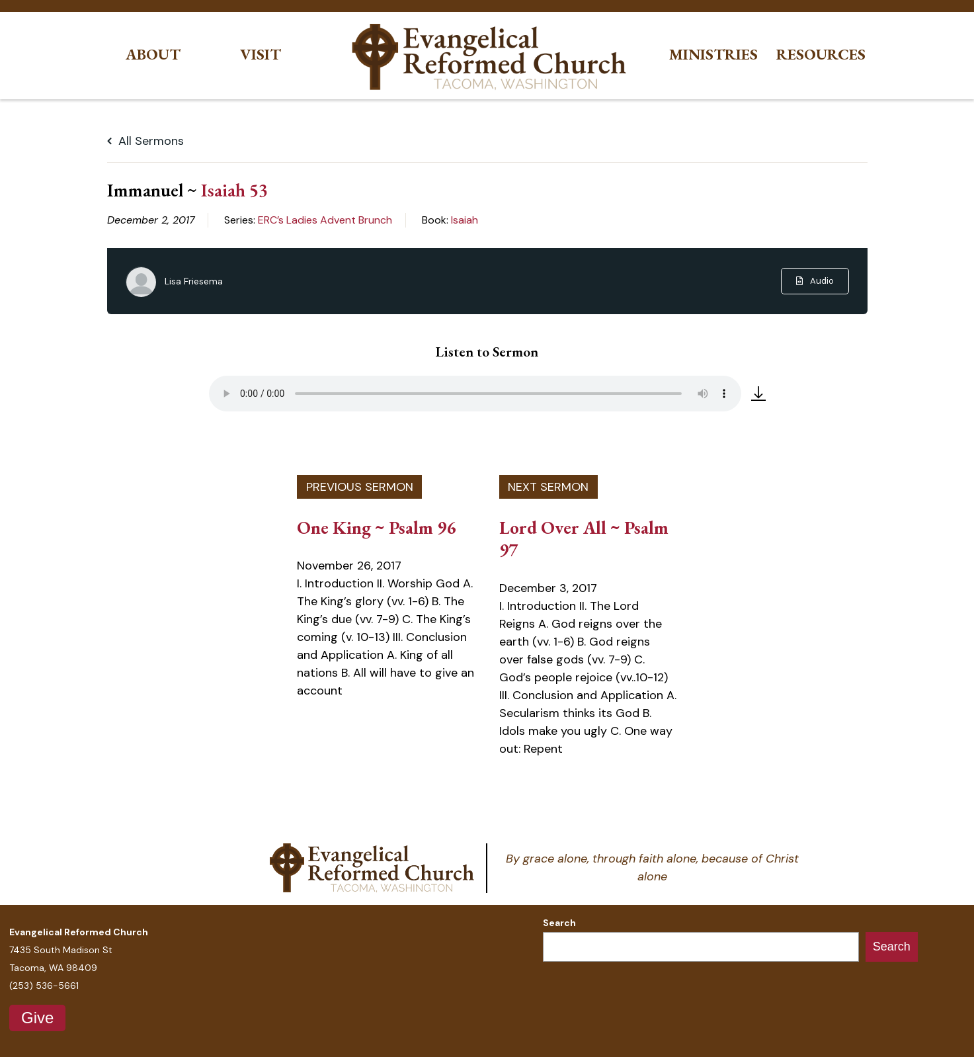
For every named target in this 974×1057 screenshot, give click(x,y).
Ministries (713, 54)
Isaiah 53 (234, 190)
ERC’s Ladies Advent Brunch (325, 220)
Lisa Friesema (194, 281)
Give (37, 1018)
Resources (821, 54)
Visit (260, 54)
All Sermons (145, 141)
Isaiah (464, 220)
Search (559, 923)
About (153, 54)
